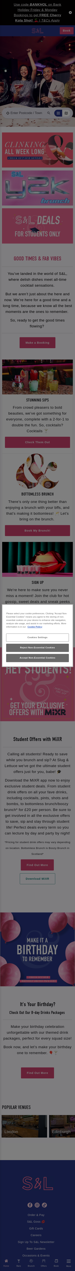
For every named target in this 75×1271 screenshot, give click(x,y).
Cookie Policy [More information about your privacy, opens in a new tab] (35, 627)
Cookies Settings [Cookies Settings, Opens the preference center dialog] (37, 637)
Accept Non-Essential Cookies (37, 658)
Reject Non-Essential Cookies (37, 647)
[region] (37, 635)
